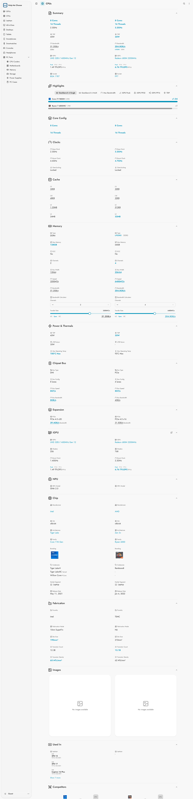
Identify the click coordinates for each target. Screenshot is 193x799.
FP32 (55, 65)
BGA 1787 (54, 76)
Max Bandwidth (108, 93)
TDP (167, 93)
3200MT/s (106, 310)
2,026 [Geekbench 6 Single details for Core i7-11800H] (67, 99)
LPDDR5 (117, 49)
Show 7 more (55, 777)
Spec (55, 316)
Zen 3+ (118, 532)
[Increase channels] (108, 304)
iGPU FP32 (139, 93)
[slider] (89, 313)
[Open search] (184, 3)
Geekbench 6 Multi (88, 93)
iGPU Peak (124, 93)
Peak (51, 65)
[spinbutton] (80, 304)
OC (60, 316)
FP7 (116, 76)
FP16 (60, 65)
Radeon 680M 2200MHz (125, 58)
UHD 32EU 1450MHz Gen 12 (63, 58)
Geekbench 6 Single (65, 93)
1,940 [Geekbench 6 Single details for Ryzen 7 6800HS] (68, 106)
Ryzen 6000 (120, 541)
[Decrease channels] (52, 304)
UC (51, 316)
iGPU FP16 (154, 93)
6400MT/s (171, 310)
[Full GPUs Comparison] (171, 433)
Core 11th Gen (56, 541)
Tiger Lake (54, 532)
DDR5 (122, 49)
